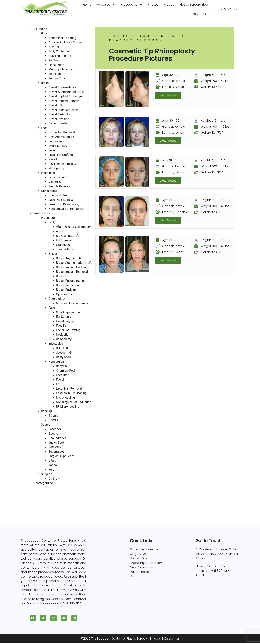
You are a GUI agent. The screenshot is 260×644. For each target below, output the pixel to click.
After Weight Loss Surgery (66, 42)
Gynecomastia (58, 123)
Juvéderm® (64, 352)
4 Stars (53, 415)
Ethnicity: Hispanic (175, 213)
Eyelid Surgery (58, 146)
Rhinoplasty (56, 168)
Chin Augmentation (61, 137)
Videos (169, 4)
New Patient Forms (143, 567)
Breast (45, 83)
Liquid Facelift (58, 177)
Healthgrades (57, 438)
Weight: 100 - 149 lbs (215, 81)
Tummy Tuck (57, 78)
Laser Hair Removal (61, 200)
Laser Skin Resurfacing (64, 204)
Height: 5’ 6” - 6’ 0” (213, 241)
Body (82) (33, 496)
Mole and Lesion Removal (73, 303)
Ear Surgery (56, 141)
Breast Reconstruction (63, 110)
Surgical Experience (62, 456)
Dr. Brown (55, 478)
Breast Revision (59, 119)
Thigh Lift (55, 74)
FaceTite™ (62, 375)
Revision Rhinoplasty (62, 164)
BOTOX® (62, 348)
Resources (201, 14)
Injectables (48, 173)
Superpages (56, 451)
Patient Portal (140, 572)
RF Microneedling (67, 406)
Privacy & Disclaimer (164, 640)
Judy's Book (56, 442)
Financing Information (146, 563)
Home (87, 4)
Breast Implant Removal (64, 101)
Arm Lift (54, 47)
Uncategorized (43, 483)
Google (53, 433)
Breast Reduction (60, 114)
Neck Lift (55, 159)
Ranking (46, 411)
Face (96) (33, 501)
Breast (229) (35, 492)
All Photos (40, 29)
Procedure (48, 218)
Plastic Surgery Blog (194, 4)
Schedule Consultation (146, 549)
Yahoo (53, 465)
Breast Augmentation (63, 87)
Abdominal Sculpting (62, 38)
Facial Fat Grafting (61, 155)
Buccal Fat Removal (62, 132)
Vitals (52, 460)
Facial (60, 379)
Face (44, 128)
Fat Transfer (56, 60)
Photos (153, 4)
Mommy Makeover (61, 69)
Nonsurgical (49, 191)
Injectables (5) (36, 510)
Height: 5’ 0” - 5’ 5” (213, 75)
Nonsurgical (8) (37, 505)
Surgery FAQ (139, 554)
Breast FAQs (138, 558)
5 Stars (53, 420)
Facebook (55, 429)
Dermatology (57, 298)
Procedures (131, 4)
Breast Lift (55, 105)
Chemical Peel (58, 195)
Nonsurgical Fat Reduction (66, 209)
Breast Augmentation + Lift (66, 92)
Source (45, 424)
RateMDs (55, 447)
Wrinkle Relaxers (60, 186)
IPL (58, 384)
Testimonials (42, 213)
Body (44, 33)
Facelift (53, 150)
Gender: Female (173, 81)
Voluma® (55, 182)
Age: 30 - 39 (170, 75)
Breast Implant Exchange (65, 96)
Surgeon (46, 474)
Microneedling (65, 397)
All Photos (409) (37, 487)
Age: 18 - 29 (170, 160)
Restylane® (63, 357)
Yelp (51, 469)
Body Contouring (60, 51)
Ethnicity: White (173, 87)
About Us (106, 4)
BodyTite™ (63, 366)
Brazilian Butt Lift (60, 56)
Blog (133, 576)
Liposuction (56, 65)
